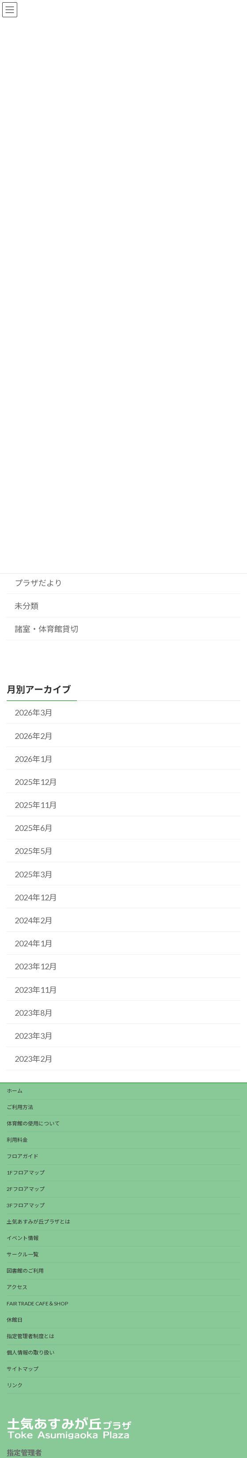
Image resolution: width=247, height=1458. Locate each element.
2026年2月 (34, 736)
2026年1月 (34, 759)
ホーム (15, 1090)
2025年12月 (36, 782)
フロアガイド (22, 1156)
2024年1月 (34, 943)
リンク (15, 1385)
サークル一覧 (22, 1254)
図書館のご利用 (25, 1270)
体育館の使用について (33, 1123)
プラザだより (38, 583)
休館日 (15, 1319)
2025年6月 (34, 828)
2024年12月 (36, 897)
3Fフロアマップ (26, 1205)
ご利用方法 (20, 1107)
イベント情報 (22, 1238)
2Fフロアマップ (26, 1189)
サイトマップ (22, 1369)
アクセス (17, 1287)
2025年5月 (34, 851)
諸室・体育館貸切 (46, 629)
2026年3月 (34, 712)
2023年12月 (36, 967)
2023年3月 (34, 1036)
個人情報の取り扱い (30, 1352)
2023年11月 (36, 990)
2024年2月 (34, 920)
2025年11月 (36, 805)
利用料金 (17, 1140)
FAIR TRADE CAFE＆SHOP (37, 1303)
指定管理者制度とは (30, 1336)
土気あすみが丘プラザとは (38, 1221)
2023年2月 (34, 1059)
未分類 (26, 606)
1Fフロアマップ (26, 1172)
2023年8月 (34, 1013)
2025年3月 (34, 874)
